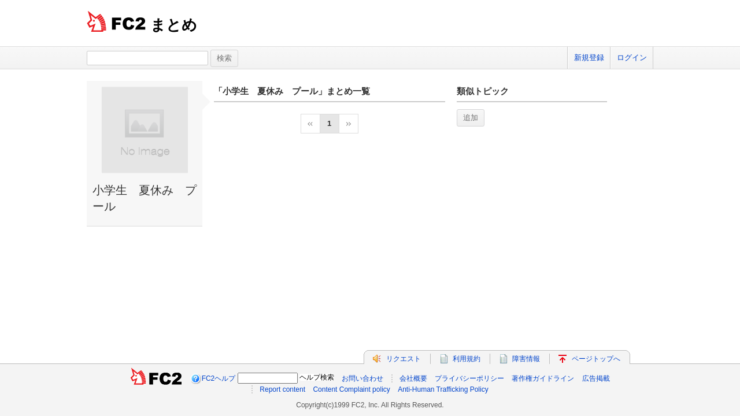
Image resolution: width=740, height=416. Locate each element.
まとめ (173, 25)
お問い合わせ (362, 378)
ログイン (632, 57)
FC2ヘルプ (219, 378)
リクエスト (403, 359)
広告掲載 (596, 378)
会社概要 (413, 378)
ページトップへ (596, 359)
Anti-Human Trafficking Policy (443, 389)
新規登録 (589, 57)
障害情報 (526, 359)
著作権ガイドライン (543, 378)
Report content (282, 389)
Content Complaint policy (351, 389)
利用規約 (466, 359)
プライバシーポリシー (469, 378)
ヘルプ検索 (316, 377)
